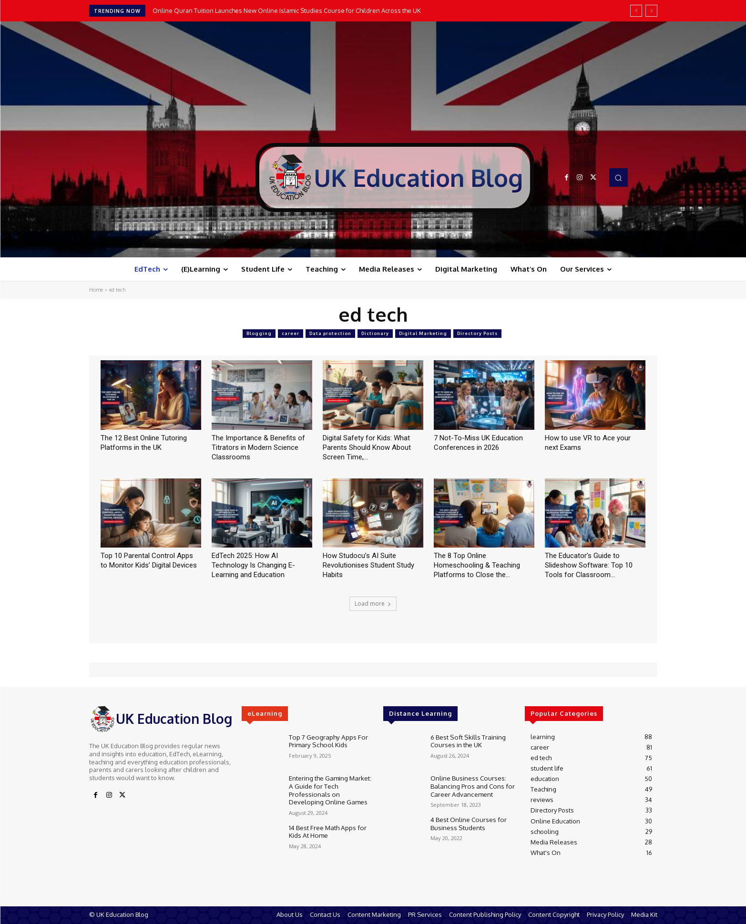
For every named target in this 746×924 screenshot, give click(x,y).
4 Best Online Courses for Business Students (467, 823)
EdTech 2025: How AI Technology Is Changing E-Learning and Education (253, 565)
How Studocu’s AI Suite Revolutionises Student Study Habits (368, 565)
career (290, 333)
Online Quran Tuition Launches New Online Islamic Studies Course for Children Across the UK (287, 10)
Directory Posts (477, 333)
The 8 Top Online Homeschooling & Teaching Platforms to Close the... (477, 565)
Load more (373, 603)
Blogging (259, 333)
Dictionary (375, 333)
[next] (651, 11)
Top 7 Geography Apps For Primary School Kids (327, 740)
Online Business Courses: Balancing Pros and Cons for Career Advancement (470, 785)
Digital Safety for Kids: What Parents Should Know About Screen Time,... (367, 447)
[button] (618, 177)
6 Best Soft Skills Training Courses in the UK (466, 740)
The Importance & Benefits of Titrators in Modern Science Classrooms (258, 447)
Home (96, 289)
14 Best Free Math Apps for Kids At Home (326, 829)
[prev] (636, 11)
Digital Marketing (423, 333)
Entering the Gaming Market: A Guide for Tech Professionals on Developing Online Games (331, 789)
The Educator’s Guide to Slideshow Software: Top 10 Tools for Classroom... (589, 565)
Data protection (330, 333)
